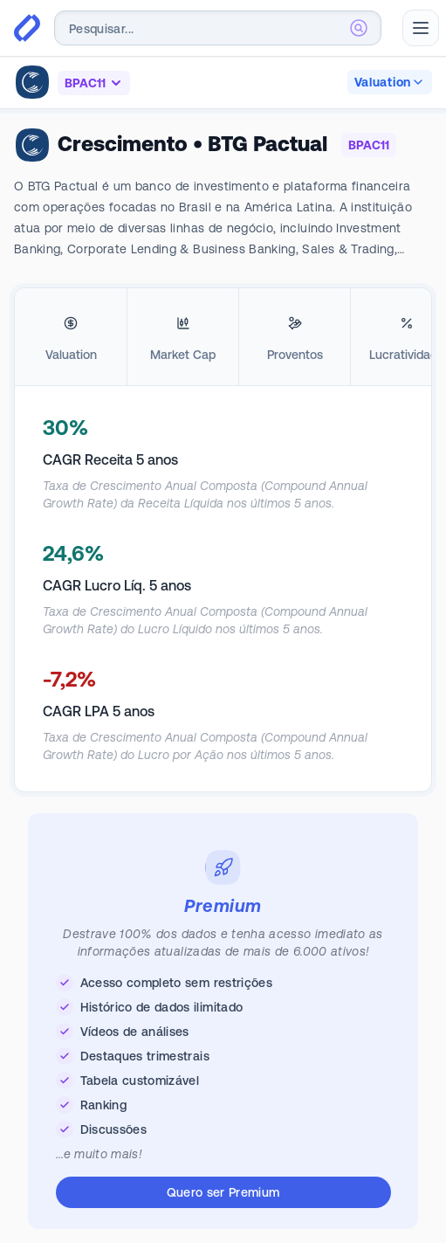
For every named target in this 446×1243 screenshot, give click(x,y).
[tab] (71, 337)
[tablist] (223, 337)
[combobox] (217, 27)
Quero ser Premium (223, 1192)
